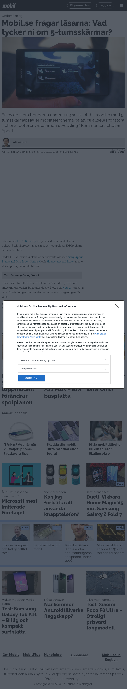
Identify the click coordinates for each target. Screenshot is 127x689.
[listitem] (63, 360)
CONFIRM (33, 378)
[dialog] (63, 344)
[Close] (118, 307)
